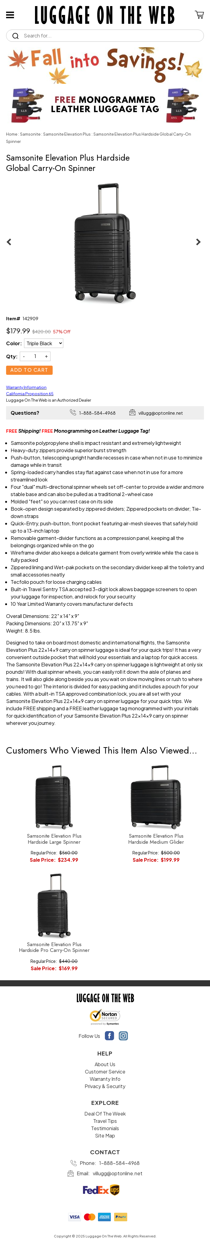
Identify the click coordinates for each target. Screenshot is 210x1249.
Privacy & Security (105, 1086)
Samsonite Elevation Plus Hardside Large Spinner (54, 839)
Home (11, 134)
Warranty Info (105, 1079)
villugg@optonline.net (160, 413)
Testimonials (105, 1128)
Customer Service (105, 1071)
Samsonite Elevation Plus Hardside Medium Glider (156, 839)
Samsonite (30, 134)
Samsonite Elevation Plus (67, 134)
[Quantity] (35, 356)
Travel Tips (105, 1121)
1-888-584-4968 (97, 413)
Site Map (105, 1135)
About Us (105, 1064)
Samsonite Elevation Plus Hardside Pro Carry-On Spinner (54, 947)
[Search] (110, 35)
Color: (14, 343)
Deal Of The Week (105, 1113)
